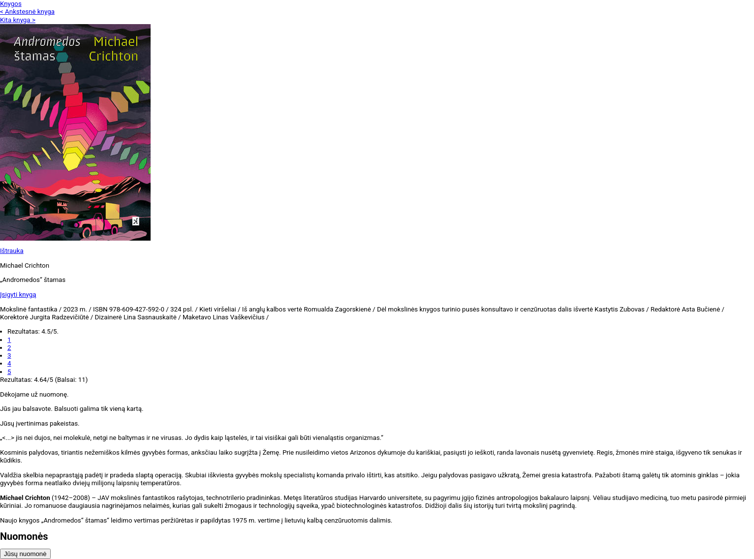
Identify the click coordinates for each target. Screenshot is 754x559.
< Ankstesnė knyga (27, 11)
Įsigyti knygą (18, 294)
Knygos (11, 3)
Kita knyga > (17, 20)
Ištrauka (12, 250)
